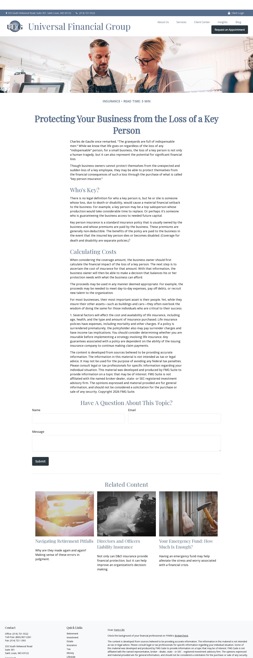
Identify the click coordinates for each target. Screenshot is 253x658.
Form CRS (119, 620)
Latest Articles (74, 651)
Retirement (72, 623)
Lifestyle (71, 647)
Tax (69, 639)
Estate (70, 631)
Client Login (236, 3)
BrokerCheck (181, 625)
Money (70, 643)
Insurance (72, 635)
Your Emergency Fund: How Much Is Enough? (186, 534)
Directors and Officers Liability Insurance (118, 534)
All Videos (72, 654)
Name (36, 400)
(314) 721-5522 (85, 3)
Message (38, 422)
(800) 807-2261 (23, 627)
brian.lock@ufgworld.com (18, 654)
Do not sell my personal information (192, 654)
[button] (163, 12)
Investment (72, 627)
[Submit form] (40, 451)
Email (132, 400)
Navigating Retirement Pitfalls (64, 531)
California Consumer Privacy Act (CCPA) (214, 651)
